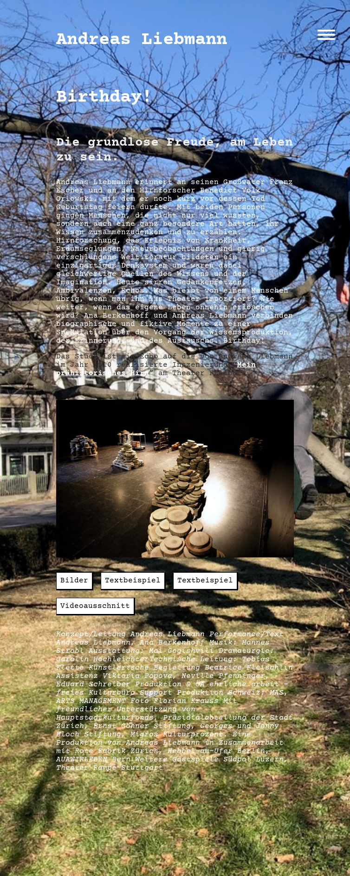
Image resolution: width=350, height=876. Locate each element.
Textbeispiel (133, 580)
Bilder (74, 580)
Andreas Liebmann (141, 40)
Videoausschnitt (95, 606)
